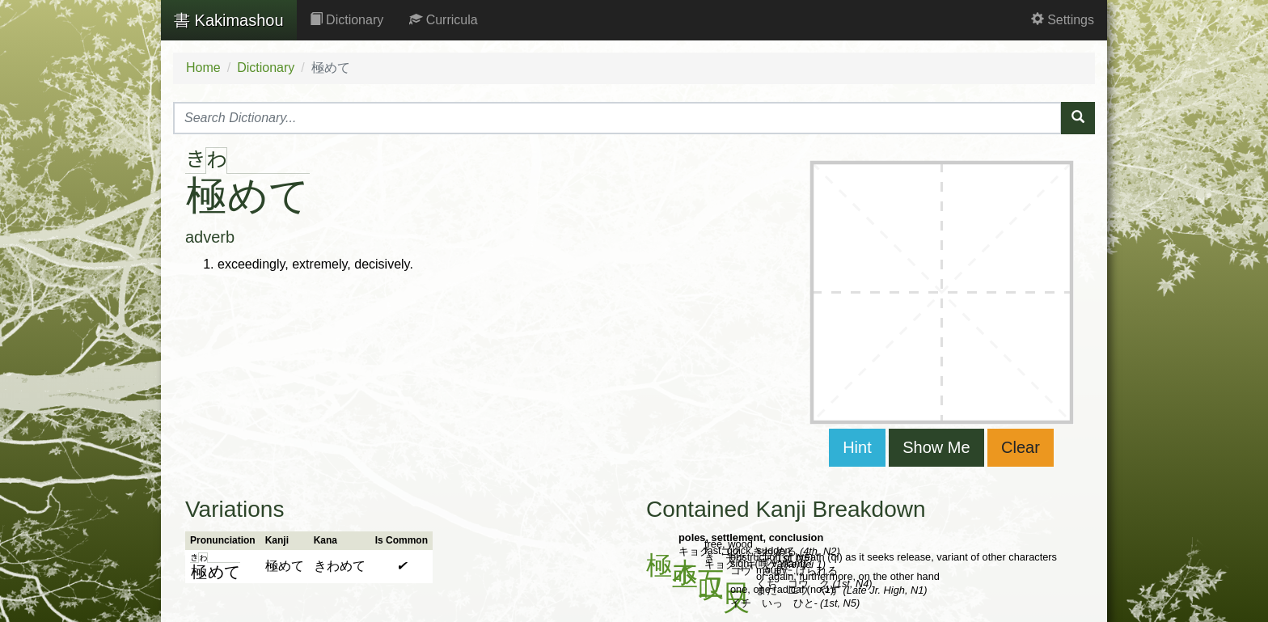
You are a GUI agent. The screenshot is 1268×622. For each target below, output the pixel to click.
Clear (1020, 447)
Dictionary (347, 20)
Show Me (936, 447)
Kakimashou (229, 20)
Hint (857, 447)
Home (203, 67)
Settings (1062, 20)
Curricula (443, 20)
